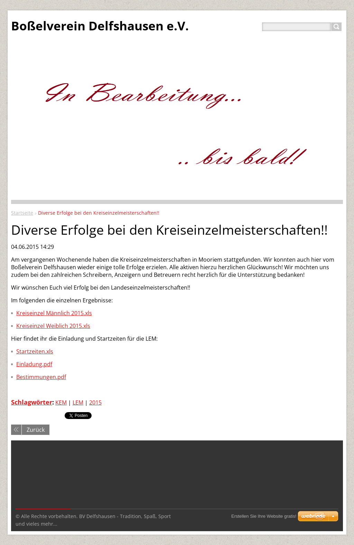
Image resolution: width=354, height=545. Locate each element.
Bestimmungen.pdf (41, 377)
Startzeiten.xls (34, 351)
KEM (61, 402)
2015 (95, 402)
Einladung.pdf (34, 364)
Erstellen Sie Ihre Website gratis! (263, 516)
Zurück (36, 430)
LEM (78, 402)
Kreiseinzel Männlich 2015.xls (54, 313)
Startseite (22, 213)
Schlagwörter (31, 402)
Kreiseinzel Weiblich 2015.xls (53, 326)
